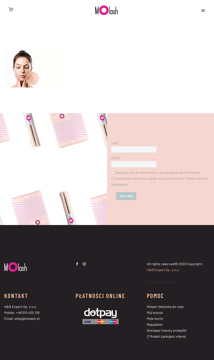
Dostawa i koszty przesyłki (167, 330)
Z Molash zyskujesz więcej (166, 336)
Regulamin (155, 324)
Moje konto (155, 318)
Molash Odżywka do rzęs (165, 306)
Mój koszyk (155, 312)
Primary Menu (203, 10)
